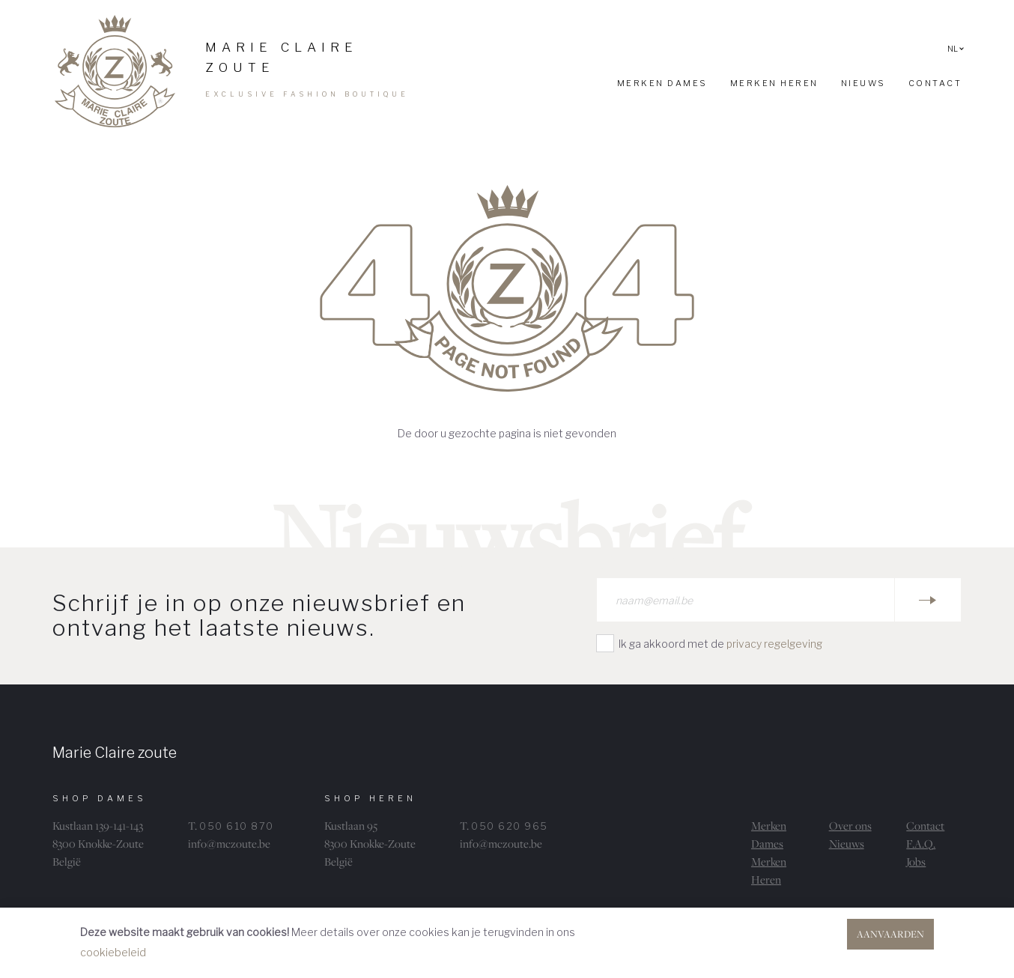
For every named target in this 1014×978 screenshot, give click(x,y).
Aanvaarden (890, 934)
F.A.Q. (920, 843)
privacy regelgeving (774, 643)
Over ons (850, 825)
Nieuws (846, 843)
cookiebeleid (113, 952)
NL (955, 48)
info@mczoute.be (229, 843)
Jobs (916, 861)
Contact (925, 825)
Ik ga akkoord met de (720, 643)
